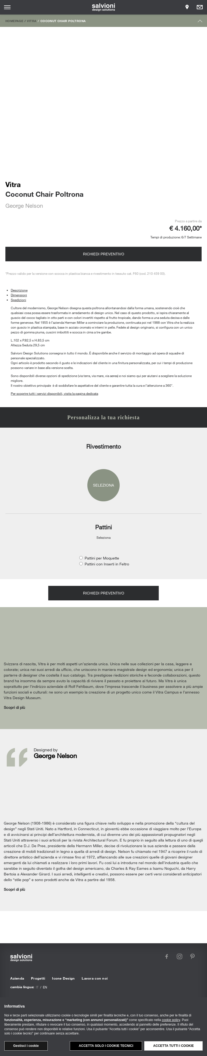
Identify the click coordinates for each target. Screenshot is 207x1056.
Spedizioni (18, 300)
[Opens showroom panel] (187, 7)
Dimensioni (19, 295)
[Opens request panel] (199, 7)
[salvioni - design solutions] (103, 7)
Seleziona (103, 485)
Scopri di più (14, 707)
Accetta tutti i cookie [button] (173, 1046)
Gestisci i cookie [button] (26, 1046)
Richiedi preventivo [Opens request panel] (103, 254)
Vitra (31, 21)
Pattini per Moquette (102, 558)
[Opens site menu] (7, 7)
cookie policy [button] (171, 1020)
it (37, 987)
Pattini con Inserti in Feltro (107, 564)
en (45, 987)
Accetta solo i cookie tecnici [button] (106, 1046)
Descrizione (19, 290)
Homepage (14, 21)
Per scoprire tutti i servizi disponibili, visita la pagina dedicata (54, 393)
